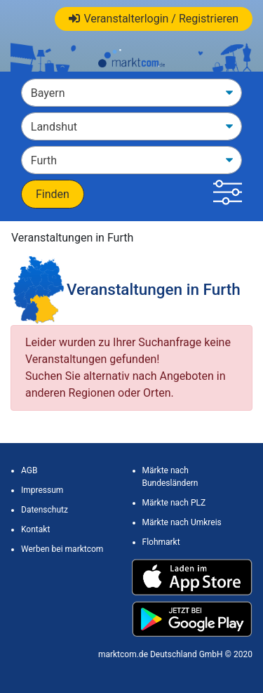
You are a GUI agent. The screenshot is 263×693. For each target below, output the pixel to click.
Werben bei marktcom (62, 549)
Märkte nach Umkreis (182, 522)
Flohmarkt (161, 542)
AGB (29, 470)
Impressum (42, 490)
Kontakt (35, 529)
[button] (227, 194)
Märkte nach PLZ (174, 503)
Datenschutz (44, 510)
